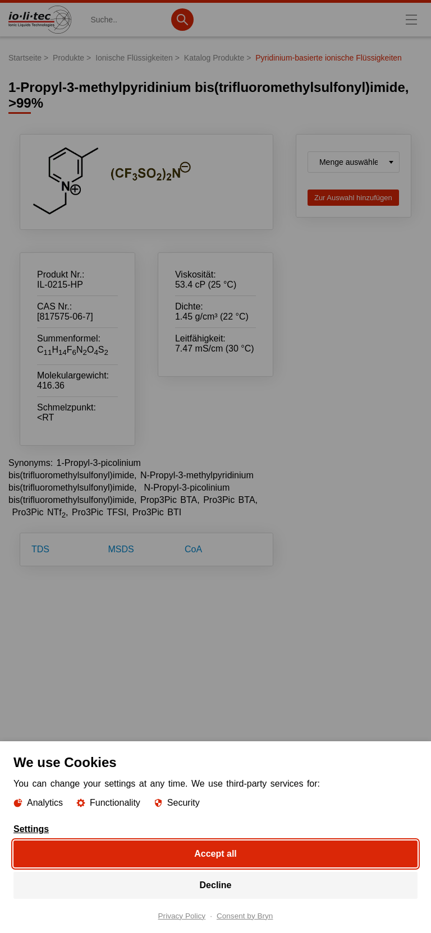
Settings (31, 828)
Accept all (215, 853)
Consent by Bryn (245, 916)
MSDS (121, 549)
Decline (216, 884)
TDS (40, 549)
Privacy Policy (182, 916)
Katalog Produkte (214, 57)
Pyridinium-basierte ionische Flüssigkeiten (328, 57)
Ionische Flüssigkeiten (134, 57)
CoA (193, 549)
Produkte (68, 57)
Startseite (25, 57)
